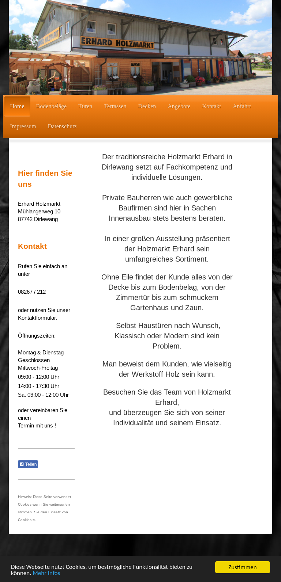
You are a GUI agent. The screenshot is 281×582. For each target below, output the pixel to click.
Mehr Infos (46, 575)
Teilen (28, 464)
